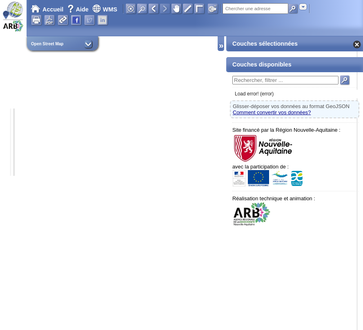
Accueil (47, 9)
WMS (104, 9)
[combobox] (303, 6)
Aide (78, 9)
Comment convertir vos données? (272, 112)
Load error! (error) (254, 94)
